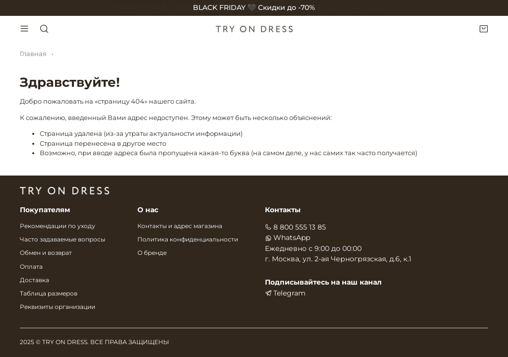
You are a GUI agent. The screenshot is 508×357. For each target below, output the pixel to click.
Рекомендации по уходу (57, 226)
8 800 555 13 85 (295, 227)
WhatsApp (287, 237)
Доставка (34, 280)
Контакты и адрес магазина (179, 226)
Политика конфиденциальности (187, 239)
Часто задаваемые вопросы (62, 239)
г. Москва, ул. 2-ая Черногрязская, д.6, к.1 (338, 258)
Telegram (285, 293)
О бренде (152, 252)
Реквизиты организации (57, 306)
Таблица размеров (48, 293)
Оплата (31, 266)
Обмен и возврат (46, 252)
